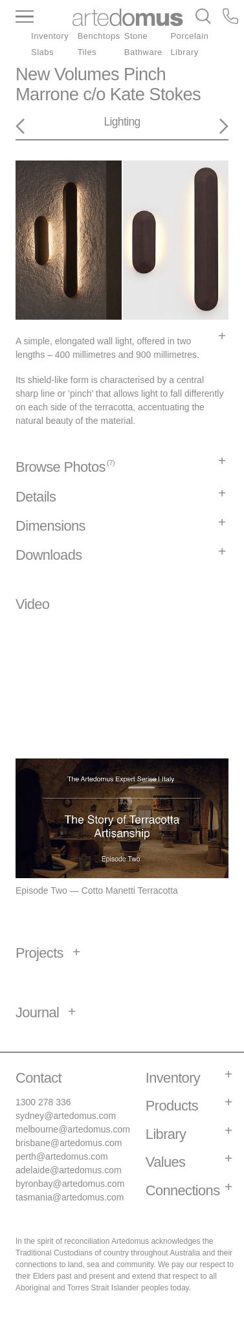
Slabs (42, 52)
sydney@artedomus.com (66, 1115)
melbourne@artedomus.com (73, 1129)
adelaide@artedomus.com (69, 1170)
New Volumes (67, 74)
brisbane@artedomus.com (69, 1143)
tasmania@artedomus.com (70, 1197)
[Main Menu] (44, 17)
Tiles (87, 52)
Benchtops (99, 36)
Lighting (122, 121)
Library (184, 52)
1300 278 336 (43, 1102)
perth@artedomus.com (62, 1156)
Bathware (143, 52)
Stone (136, 36)
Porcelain (189, 36)
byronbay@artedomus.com (70, 1183)
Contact (38, 1078)
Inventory (50, 36)
